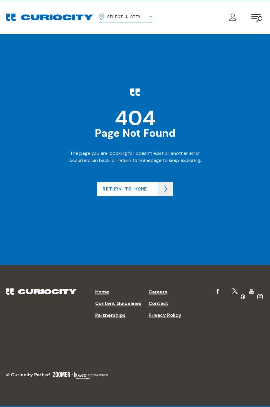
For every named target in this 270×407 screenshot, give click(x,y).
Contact (158, 303)
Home (102, 292)
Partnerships (110, 315)
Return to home (125, 189)
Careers (158, 292)
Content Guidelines (118, 303)
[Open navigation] (257, 17)
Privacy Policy (165, 315)
